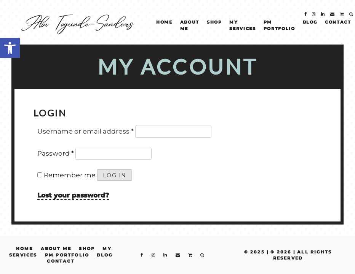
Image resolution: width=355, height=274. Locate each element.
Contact (338, 22)
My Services (242, 25)
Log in (114, 175)
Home (164, 22)
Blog (310, 22)
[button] (10, 48)
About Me (189, 25)
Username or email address (85, 131)
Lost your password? (73, 195)
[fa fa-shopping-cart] (342, 15)
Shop (214, 22)
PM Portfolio (279, 25)
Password (55, 153)
